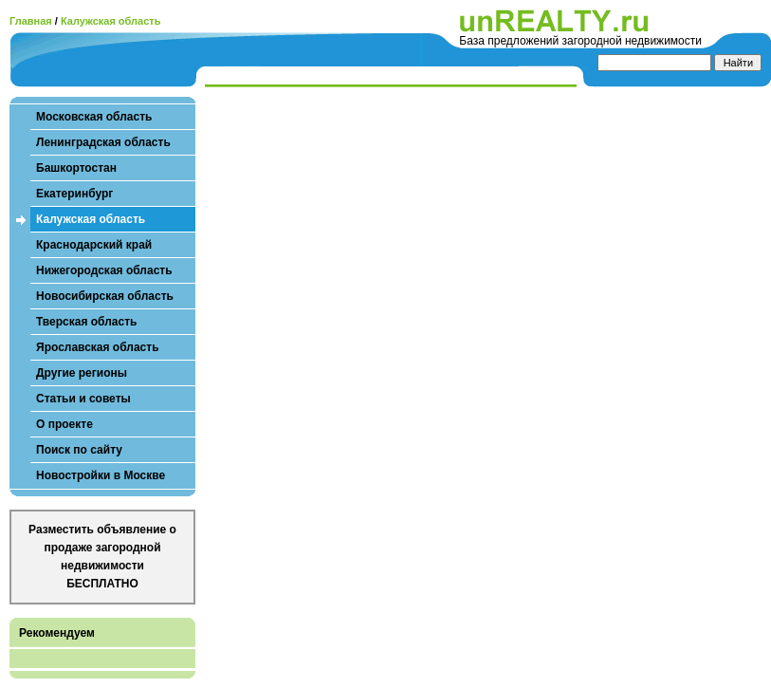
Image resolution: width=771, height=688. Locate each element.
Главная (30, 21)
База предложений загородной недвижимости (580, 40)
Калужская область (111, 21)
